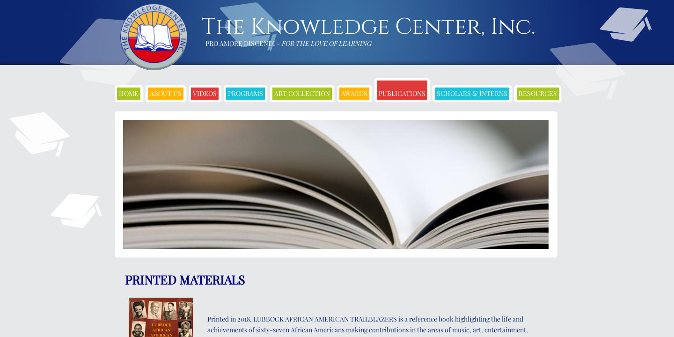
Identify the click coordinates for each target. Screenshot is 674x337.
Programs (245, 93)
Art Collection (302, 93)
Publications (402, 93)
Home (129, 93)
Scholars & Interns (472, 93)
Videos (205, 93)
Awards (354, 93)
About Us (166, 93)
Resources (538, 93)
